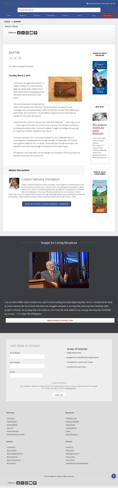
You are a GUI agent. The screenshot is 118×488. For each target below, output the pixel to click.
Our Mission (11, 420)
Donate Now (11, 449)
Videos (68, 433)
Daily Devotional (71, 430)
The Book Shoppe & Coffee (16, 436)
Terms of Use (70, 462)
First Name (27, 357)
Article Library (70, 427)
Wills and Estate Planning (15, 455)
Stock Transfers (12, 452)
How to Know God (13, 433)
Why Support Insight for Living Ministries (100, 131)
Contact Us (69, 449)
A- (11, 60)
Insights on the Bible (72, 423)
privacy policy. (70, 390)
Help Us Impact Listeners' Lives (60, 322)
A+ (20, 60)
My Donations (11, 465)
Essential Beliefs (12, 427)
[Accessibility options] (113, 475)
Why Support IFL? (12, 459)
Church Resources (72, 436)
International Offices (72, 455)
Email (26, 376)
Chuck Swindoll (11, 423)
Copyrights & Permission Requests (77, 465)
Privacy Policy (70, 459)
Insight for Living (18, 4)
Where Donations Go (14, 462)
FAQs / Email (70, 452)
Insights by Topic (71, 420)
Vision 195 (10, 430)
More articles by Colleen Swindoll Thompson (46, 206)
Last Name (27, 366)
